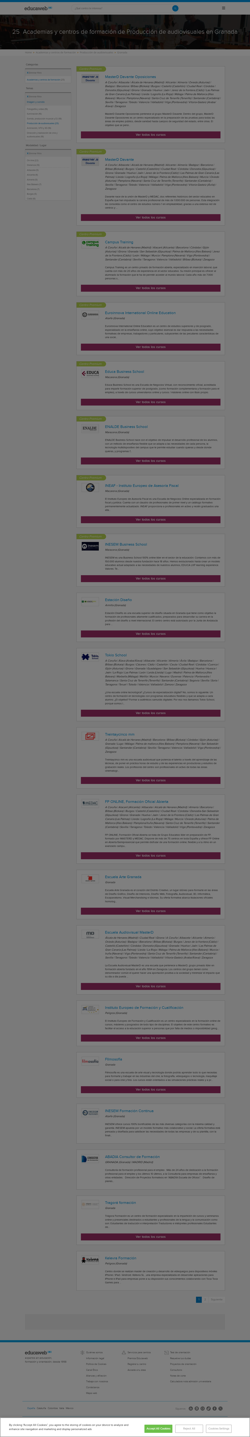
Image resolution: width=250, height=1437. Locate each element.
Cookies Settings (218, 1428)
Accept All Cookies (158, 1428)
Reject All (189, 1428)
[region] (125, 1427)
